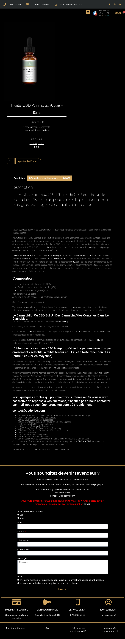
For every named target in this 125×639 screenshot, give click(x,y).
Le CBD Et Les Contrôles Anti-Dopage (34, 436)
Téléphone (23, 540)
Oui (21, 514)
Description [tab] (19, 178)
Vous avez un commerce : (30, 511)
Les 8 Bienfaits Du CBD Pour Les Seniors (36, 424)
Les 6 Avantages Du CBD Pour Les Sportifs (37, 418)
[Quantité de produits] (11, 161)
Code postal (23, 549)
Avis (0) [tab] (66, 178)
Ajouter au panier (28, 161)
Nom (20, 522)
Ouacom (42, 449)
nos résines (54, 307)
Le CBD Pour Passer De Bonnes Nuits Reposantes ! (40, 428)
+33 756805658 (63, 492)
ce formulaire (59, 390)
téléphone (42, 390)
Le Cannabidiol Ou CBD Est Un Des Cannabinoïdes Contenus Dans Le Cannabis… (54, 439)
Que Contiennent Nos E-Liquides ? (33, 434)
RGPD (20, 576)
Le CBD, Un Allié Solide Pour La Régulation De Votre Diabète (44, 422)
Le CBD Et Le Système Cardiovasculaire (35, 420)
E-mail (21, 531)
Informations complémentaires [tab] (43, 178)
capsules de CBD (23, 247)
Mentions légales (15, 628)
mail (32, 390)
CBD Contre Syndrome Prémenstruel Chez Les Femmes (43, 430)
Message (22, 558)
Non (22, 518)
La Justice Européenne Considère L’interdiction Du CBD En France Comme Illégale (54, 415)
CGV (47, 628)
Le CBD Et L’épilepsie (27, 432)
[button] (88, 12)
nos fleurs (42, 307)
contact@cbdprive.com (28, 410)
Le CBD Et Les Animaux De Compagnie (35, 426)
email (87, 504)
